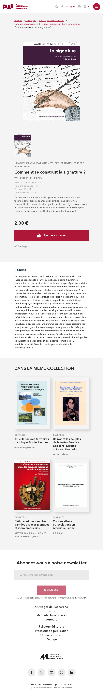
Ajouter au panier (51, 235)
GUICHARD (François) (25, 447)
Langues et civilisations (30, 163)
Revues (51, 611)
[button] (96, 6)
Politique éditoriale (51, 626)
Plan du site (35, 685)
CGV (63, 685)
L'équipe (51, 639)
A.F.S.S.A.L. (58, 533)
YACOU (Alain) (60, 454)
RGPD (70, 685)
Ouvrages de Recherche (51, 607)
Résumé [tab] (20, 270)
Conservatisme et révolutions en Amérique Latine (64, 525)
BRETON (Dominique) (25, 533)
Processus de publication (51, 631)
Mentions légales (51, 685)
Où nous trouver (51, 635)
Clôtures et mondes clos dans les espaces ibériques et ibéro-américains (31, 525)
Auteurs (51, 619)
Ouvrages (19, 435)
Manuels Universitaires (51, 615)
